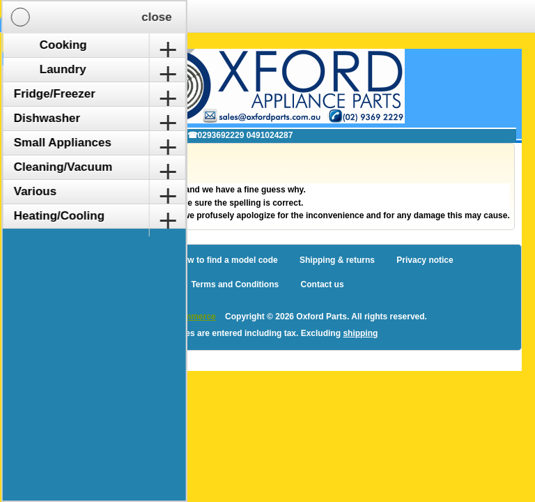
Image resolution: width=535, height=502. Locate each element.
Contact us (322, 284)
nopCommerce (186, 316)
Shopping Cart (143, 16)
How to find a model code (226, 260)
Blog (91, 260)
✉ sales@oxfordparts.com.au (107, 135)
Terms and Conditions (235, 284)
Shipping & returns (337, 260)
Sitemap (138, 260)
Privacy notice (424, 260)
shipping (360, 333)
